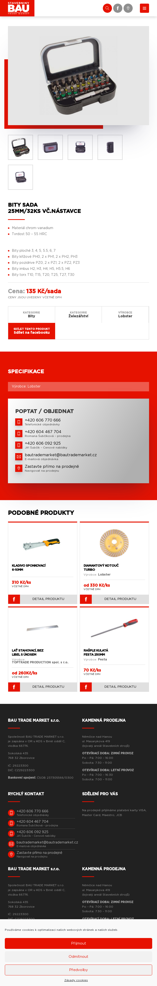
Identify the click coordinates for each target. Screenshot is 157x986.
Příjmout (78, 943)
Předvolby (78, 970)
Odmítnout (78, 957)
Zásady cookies (76, 980)
